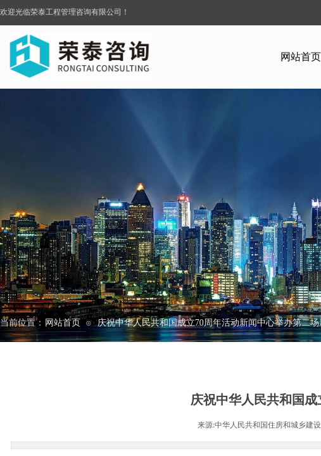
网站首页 (62, 322)
